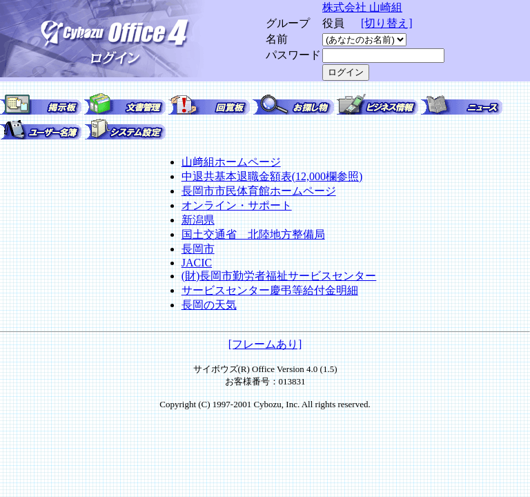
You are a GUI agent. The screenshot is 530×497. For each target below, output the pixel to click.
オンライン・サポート (236, 205)
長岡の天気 (209, 305)
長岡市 (198, 249)
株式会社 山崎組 (362, 7)
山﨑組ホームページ (231, 162)
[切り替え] (387, 23)
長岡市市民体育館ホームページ (258, 191)
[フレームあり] (265, 344)
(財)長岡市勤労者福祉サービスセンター (279, 276)
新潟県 (198, 220)
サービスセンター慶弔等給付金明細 (269, 290)
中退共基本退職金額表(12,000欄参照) (272, 176)
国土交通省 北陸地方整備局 (253, 234)
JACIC (196, 263)
